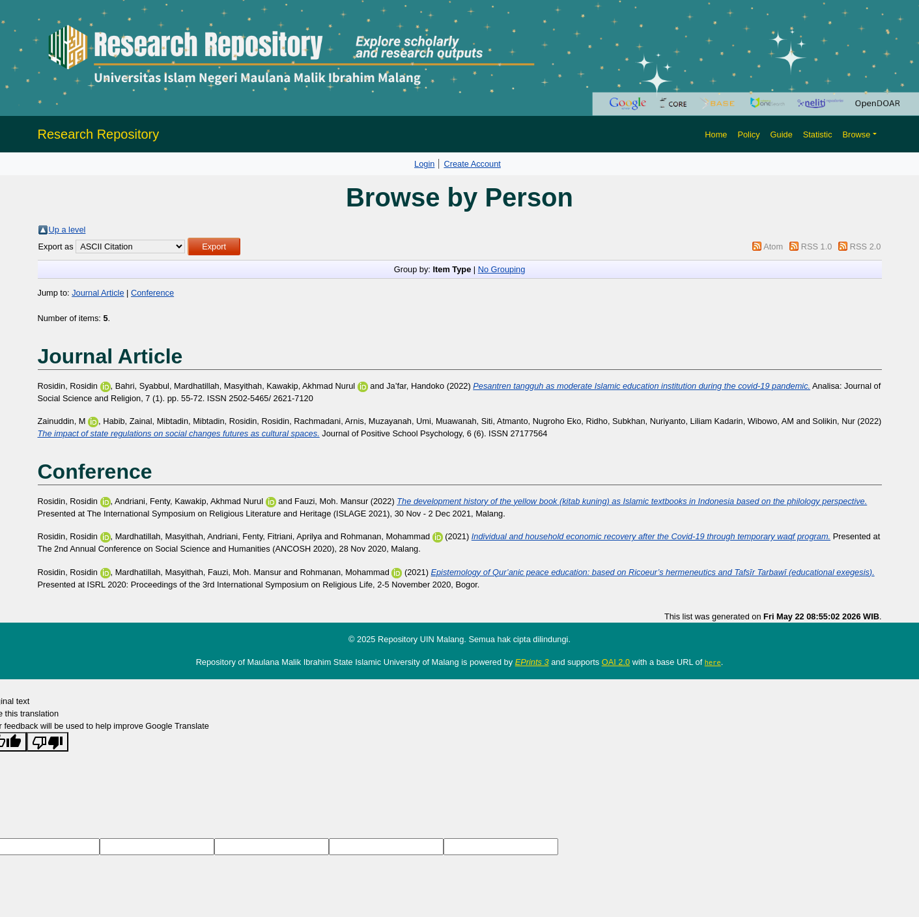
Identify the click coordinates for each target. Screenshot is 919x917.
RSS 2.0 (865, 246)
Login (424, 164)
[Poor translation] (47, 742)
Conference (152, 293)
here (713, 662)
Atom (773, 246)
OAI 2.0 (616, 662)
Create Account (472, 164)
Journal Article (98, 293)
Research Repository (99, 134)
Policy (748, 134)
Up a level (67, 229)
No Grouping (502, 269)
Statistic (817, 134)
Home (716, 134)
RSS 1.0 (816, 246)
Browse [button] (857, 134)
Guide (782, 134)
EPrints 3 (532, 662)
